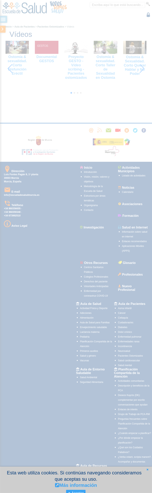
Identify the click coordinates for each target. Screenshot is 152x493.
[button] (147, 469)
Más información (76, 485)
